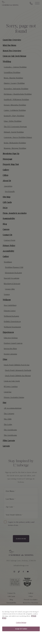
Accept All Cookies (21, 630)
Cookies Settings (21, 623)
